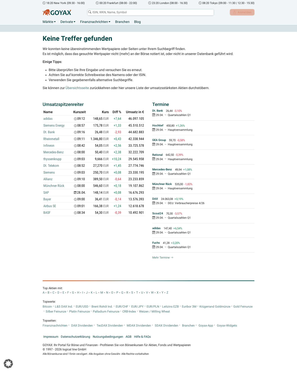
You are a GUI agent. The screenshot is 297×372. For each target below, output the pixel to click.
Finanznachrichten (94, 22)
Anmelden (241, 12)
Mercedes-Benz (53, 152)
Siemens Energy (54, 125)
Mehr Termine (162, 257)
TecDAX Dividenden (110, 325)
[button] (8, 363)
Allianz (47, 179)
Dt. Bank (49, 132)
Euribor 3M (189, 306)
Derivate (66, 22)
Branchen (122, 22)
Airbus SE (49, 206)
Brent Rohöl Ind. (102, 306)
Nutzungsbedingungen (108, 336)
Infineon (48, 146)
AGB (128, 336)
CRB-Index (129, 311)
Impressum (50, 336)
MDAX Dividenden (139, 325)
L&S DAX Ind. (64, 306)
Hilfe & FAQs (142, 336)
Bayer (47, 199)
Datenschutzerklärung (75, 336)
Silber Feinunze (56, 311)
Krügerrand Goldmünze (214, 306)
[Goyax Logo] (57, 12)
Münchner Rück (53, 186)
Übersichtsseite (77, 88)
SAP (46, 192)
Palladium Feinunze (106, 311)
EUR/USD (82, 306)
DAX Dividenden (82, 325)
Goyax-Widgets (227, 325)
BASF (47, 213)
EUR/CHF (122, 306)
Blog (137, 22)
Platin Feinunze (79, 311)
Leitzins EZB (170, 306)
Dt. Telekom (51, 166)
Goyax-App (206, 325)
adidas (47, 119)
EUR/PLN (153, 306)
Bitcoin (47, 306)
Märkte (48, 22)
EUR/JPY (137, 306)
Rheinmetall (51, 139)
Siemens (49, 172)
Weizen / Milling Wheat (154, 311)
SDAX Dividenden (166, 325)
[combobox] (149, 12)
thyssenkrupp (52, 159)
